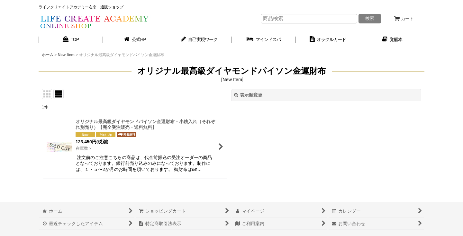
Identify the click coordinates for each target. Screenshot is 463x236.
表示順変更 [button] (248, 94)
